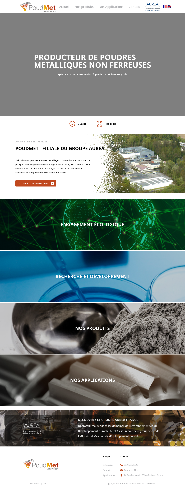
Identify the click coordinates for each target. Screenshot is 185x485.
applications (109, 475)
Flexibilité (106, 123)
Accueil (64, 6)
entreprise (108, 465)
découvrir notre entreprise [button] (36, 183)
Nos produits (84, 6)
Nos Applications (111, 6)
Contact (134, 6)
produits (107, 470)
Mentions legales (38, 483)
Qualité (78, 123)
